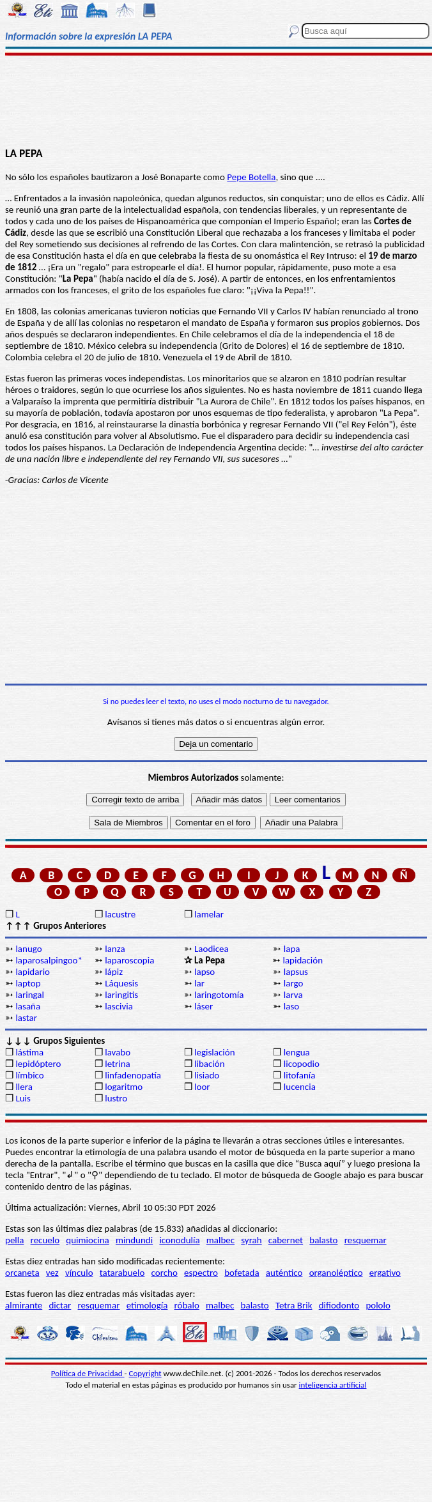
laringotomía (218, 994)
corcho (164, 1272)
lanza (115, 948)
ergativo (385, 1272)
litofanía (300, 1075)
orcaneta (22, 1272)
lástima (29, 1052)
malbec (220, 1240)
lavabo (117, 1052)
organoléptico (336, 1272)
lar (199, 983)
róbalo (186, 1305)
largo (294, 983)
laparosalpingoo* (48, 960)
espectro (201, 1272)
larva (293, 994)
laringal (29, 994)
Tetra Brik (293, 1305)
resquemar (365, 1240)
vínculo (79, 1272)
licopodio (302, 1063)
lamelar (209, 914)
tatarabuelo (122, 1272)
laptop (27, 983)
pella (14, 1240)
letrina (117, 1063)
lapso (204, 971)
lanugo (28, 948)
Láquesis (121, 983)
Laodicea (211, 948)
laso (291, 1006)
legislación (214, 1052)
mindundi (134, 1240)
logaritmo (124, 1086)
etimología (147, 1305)
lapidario (32, 971)
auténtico (284, 1272)
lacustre (120, 914)
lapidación (302, 960)
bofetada (241, 1272)
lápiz (114, 971)
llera (23, 1086)
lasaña (27, 1006)
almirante (23, 1305)
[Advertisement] (216, 100)
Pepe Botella (251, 177)
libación (209, 1063)
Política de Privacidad (88, 1373)
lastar (26, 1017)
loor (202, 1086)
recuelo (45, 1240)
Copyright (145, 1373)
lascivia (119, 1006)
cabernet (285, 1240)
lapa (292, 948)
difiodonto (339, 1305)
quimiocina (87, 1240)
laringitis (121, 994)
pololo (378, 1305)
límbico (29, 1075)
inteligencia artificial (333, 1385)
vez (52, 1272)
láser (203, 1006)
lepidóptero (38, 1063)
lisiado (206, 1075)
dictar (60, 1305)
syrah (251, 1240)
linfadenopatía (133, 1075)
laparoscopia (129, 960)
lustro (116, 1098)
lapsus (296, 971)
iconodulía (179, 1240)
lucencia (300, 1086)
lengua (297, 1052)
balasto (323, 1240)
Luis (23, 1098)
